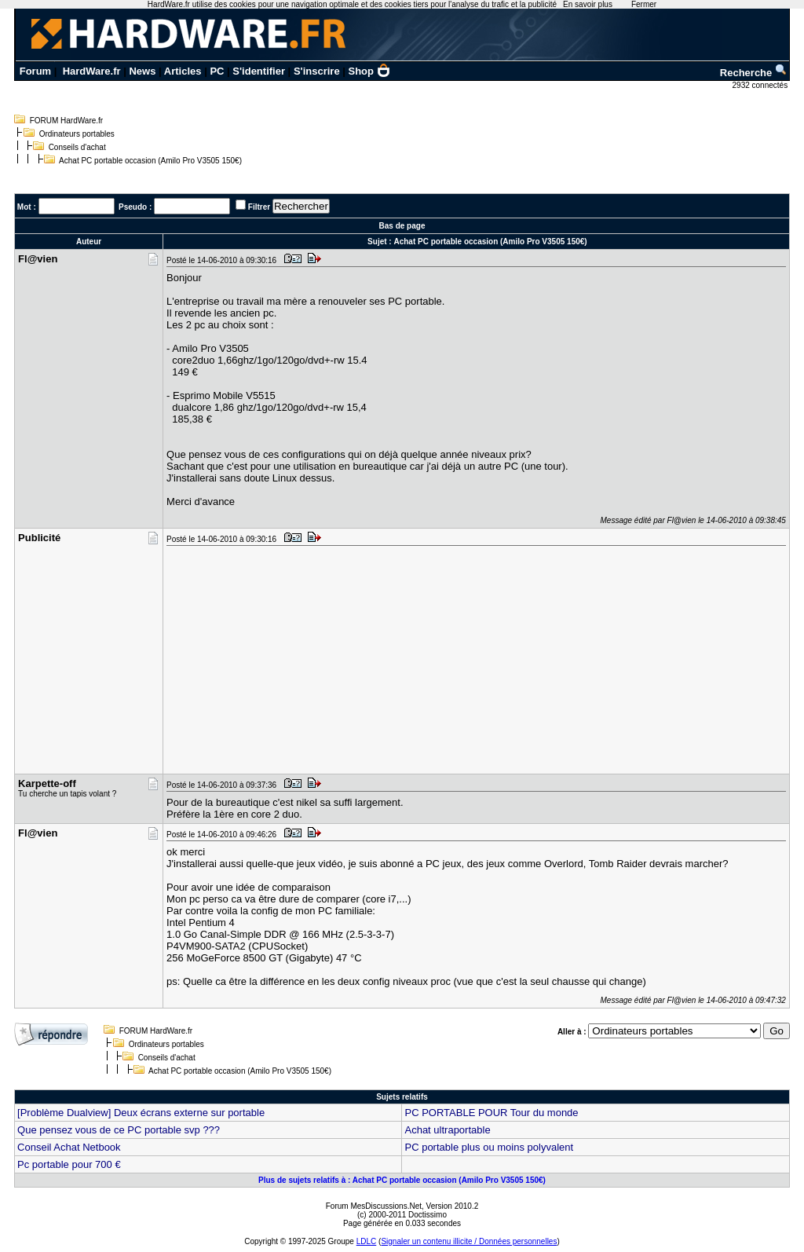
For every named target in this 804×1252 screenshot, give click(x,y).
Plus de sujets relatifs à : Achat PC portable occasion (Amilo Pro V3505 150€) (402, 1180)
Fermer (643, 4)
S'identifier (258, 71)
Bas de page (402, 225)
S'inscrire (317, 71)
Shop (370, 71)
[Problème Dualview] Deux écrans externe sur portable (141, 1112)
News (142, 71)
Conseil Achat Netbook (69, 1147)
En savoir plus (587, 4)
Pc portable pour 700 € (69, 1164)
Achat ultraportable (447, 1130)
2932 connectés (761, 85)
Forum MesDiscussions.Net (374, 1206)
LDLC (366, 1241)
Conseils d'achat (77, 147)
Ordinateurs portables (77, 134)
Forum (35, 71)
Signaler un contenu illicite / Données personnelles (469, 1241)
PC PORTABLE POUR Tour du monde (491, 1112)
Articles (183, 71)
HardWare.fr (92, 71)
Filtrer (259, 207)
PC (217, 71)
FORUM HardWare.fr (67, 120)
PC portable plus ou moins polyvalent (488, 1147)
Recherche (754, 73)
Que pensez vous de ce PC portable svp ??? (118, 1130)
